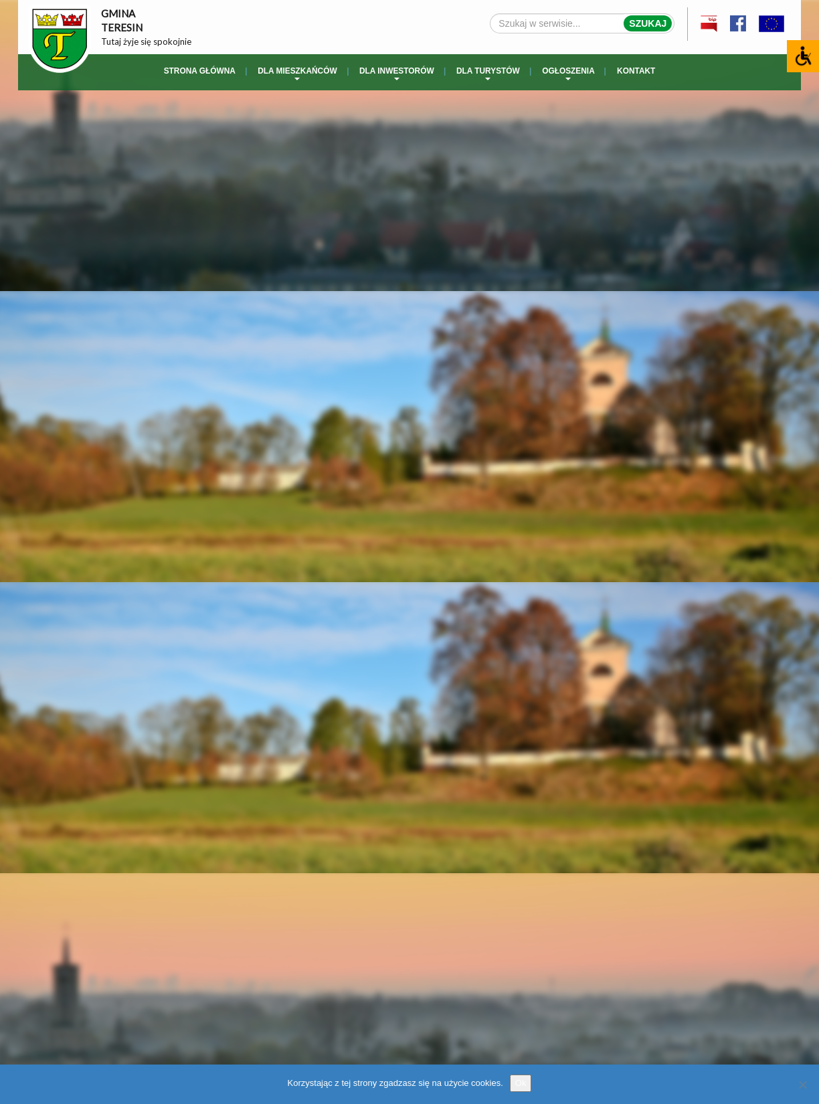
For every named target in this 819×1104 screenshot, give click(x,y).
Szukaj (647, 23)
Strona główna (200, 71)
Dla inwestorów (396, 73)
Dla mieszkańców (297, 73)
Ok (521, 1083)
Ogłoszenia (568, 73)
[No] (802, 1084)
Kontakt (636, 71)
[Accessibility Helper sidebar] (803, 56)
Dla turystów (488, 73)
